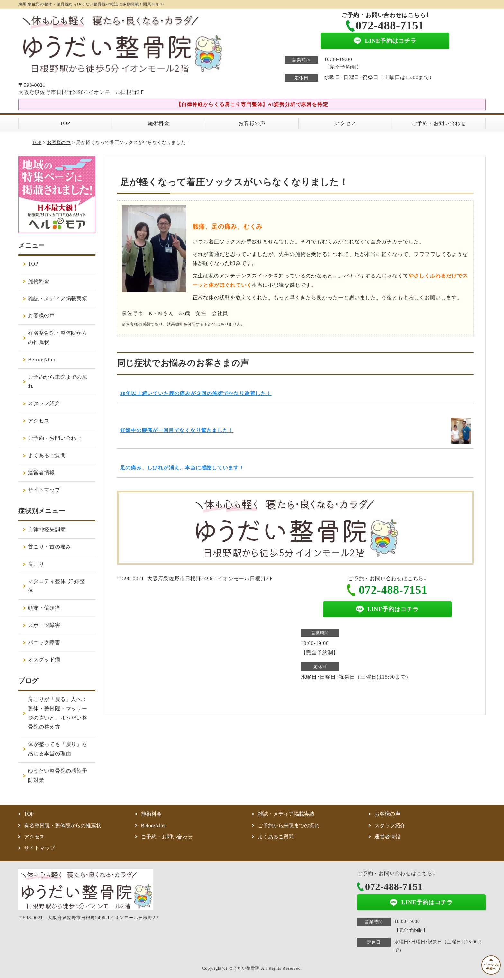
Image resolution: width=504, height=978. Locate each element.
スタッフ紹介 (44, 403)
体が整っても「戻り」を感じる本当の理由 (57, 748)
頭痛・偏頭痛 (44, 608)
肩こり (36, 564)
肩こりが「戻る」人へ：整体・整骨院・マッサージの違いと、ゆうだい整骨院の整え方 (57, 712)
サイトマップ (44, 490)
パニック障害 (44, 642)
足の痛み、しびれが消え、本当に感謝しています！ (182, 467)
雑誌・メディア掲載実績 (57, 298)
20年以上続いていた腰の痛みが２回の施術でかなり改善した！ (196, 393)
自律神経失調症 (47, 529)
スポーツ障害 (44, 625)
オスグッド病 (44, 659)
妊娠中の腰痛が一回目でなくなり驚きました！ (177, 430)
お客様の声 (252, 123)
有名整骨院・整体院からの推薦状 (57, 337)
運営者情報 (41, 472)
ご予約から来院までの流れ (57, 381)
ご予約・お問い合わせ (439, 123)
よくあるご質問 (47, 455)
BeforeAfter (42, 359)
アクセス (345, 123)
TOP (65, 123)
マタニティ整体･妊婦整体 (56, 585)
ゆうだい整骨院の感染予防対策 (57, 775)
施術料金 (158, 123)
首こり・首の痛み (49, 546)
